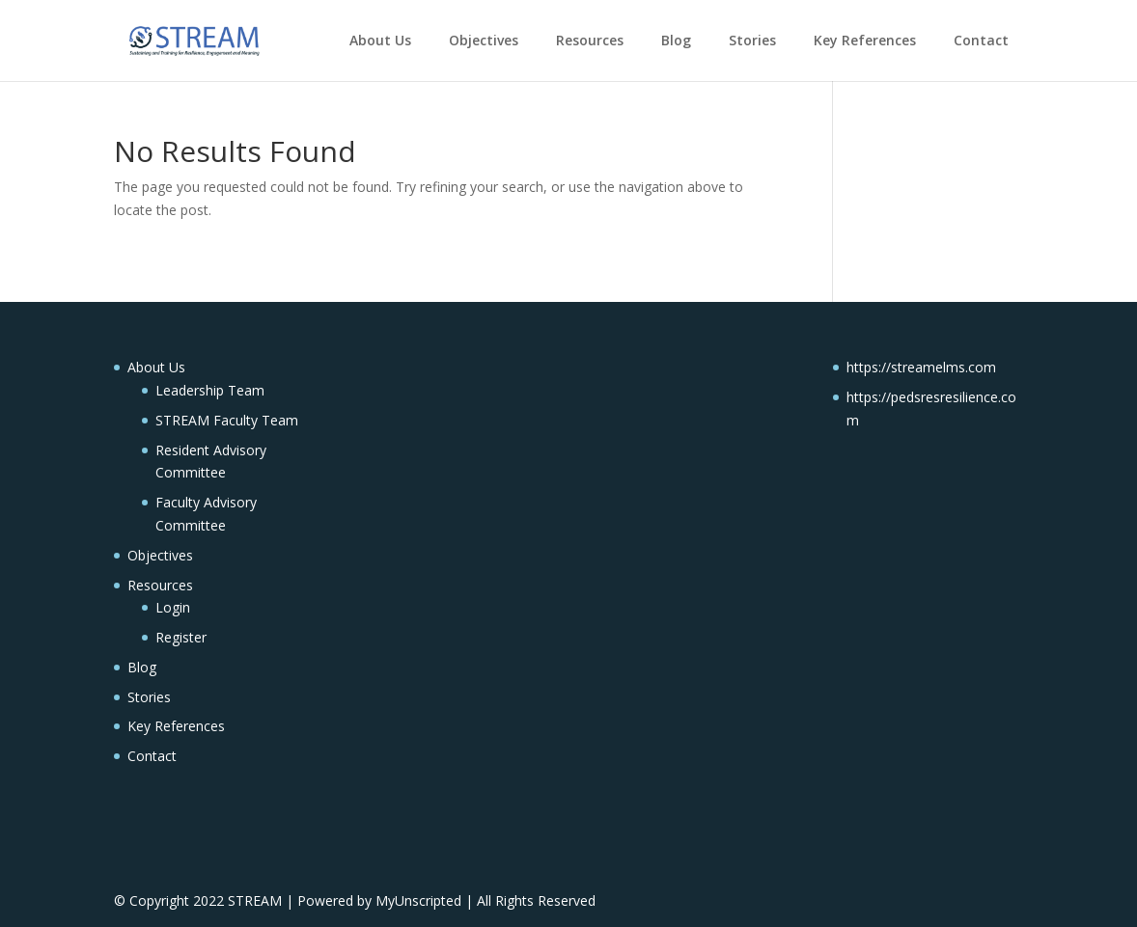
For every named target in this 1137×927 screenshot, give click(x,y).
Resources (590, 40)
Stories (752, 40)
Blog (676, 40)
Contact (981, 40)
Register (181, 637)
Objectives (483, 40)
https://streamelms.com (921, 367)
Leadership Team (209, 390)
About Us (380, 40)
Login (172, 607)
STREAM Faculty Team (226, 420)
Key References (865, 40)
